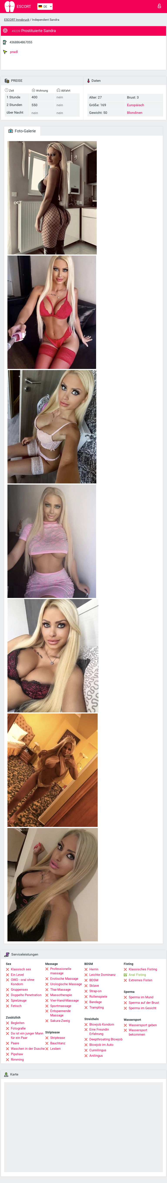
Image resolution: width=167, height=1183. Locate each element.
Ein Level (17, 975)
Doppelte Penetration (26, 995)
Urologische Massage (66, 984)
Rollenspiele (98, 997)
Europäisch (135, 105)
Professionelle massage (60, 971)
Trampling (96, 1007)
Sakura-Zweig (60, 1021)
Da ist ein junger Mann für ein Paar (27, 1035)
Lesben (55, 1049)
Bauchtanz (57, 1043)
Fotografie (18, 1028)
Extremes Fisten (140, 980)
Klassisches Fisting (143, 969)
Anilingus (96, 1056)
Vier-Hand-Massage (64, 1000)
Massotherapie (61, 995)
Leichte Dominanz (102, 975)
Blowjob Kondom (101, 1024)
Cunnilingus (97, 1050)
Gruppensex (19, 990)
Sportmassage (60, 1006)
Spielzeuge (19, 1000)
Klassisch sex (21, 969)
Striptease (57, 1038)
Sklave (94, 986)
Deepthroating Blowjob (105, 1039)
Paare (15, 1043)
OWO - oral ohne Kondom (22, 982)
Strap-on (95, 991)
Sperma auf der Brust (144, 1003)
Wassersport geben (143, 1025)
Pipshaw (17, 1054)
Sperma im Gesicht (142, 1008)
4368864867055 (21, 42)
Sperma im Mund (141, 997)
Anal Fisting (137, 975)
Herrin (93, 969)
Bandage (95, 1002)
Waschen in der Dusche (28, 1049)
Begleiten (17, 1023)
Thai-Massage (60, 990)
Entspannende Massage (60, 1013)
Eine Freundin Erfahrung (99, 1032)
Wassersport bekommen (138, 1032)
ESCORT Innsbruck (16, 19)
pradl (10, 52)
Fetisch (16, 1006)
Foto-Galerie (22, 131)
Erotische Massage (64, 979)
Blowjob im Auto (101, 1045)
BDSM (93, 980)
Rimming (17, 1060)
